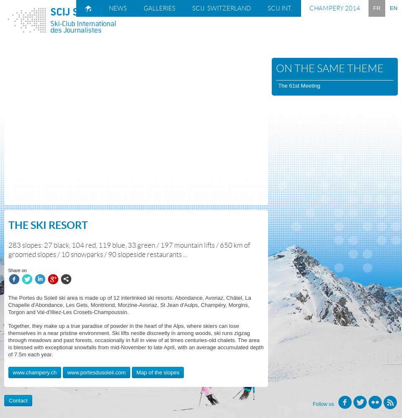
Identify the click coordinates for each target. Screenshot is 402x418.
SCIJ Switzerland (221, 8)
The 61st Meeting (299, 86)
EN (393, 8)
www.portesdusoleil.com (96, 372)
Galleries (159, 8)
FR (376, 8)
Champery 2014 (334, 8)
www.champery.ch (35, 372)
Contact (18, 400)
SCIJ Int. (280, 8)
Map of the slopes (158, 372)
